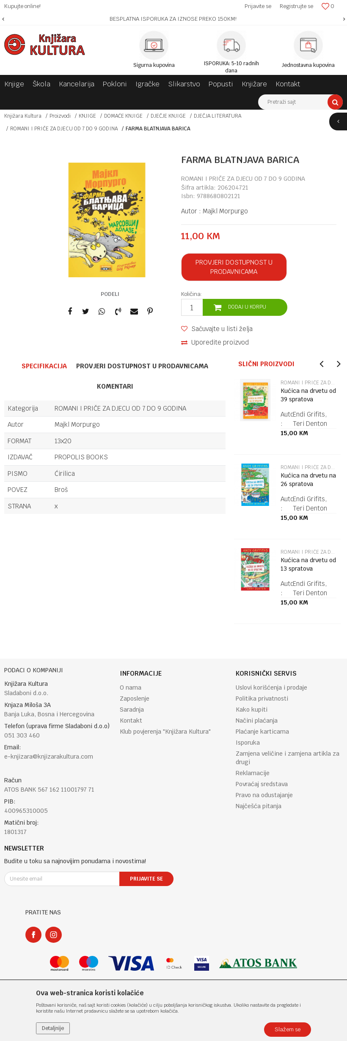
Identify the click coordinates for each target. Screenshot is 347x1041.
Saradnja (132, 709)
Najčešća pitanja (258, 806)
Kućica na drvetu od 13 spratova (308, 564)
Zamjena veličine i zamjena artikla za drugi (287, 758)
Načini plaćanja (257, 720)
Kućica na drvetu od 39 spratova (308, 395)
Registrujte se (296, 6)
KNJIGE (87, 116)
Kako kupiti (251, 709)
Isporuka (248, 742)
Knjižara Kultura (22, 116)
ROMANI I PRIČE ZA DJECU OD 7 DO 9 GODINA (64, 128)
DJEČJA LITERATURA (217, 116)
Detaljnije (53, 1028)
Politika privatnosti (262, 698)
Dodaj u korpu (247, 307)
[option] (173, 19)
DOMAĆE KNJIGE (123, 116)
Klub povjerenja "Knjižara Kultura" (165, 731)
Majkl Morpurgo (225, 211)
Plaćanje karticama (262, 731)
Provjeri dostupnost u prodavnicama (234, 267)
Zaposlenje (134, 698)
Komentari (115, 386)
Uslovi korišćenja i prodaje (271, 687)
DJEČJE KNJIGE (168, 116)
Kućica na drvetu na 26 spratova (308, 480)
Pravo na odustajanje (264, 795)
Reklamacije (253, 773)
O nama (130, 687)
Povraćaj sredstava (262, 784)
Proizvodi (60, 116)
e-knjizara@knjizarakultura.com (48, 756)
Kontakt (131, 720)
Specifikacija (44, 366)
